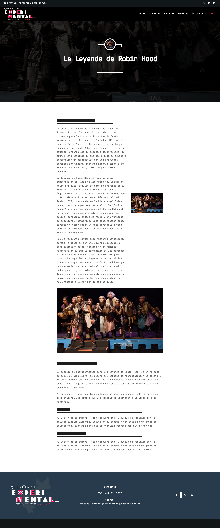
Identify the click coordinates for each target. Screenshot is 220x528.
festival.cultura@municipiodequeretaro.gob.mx (110, 503)
